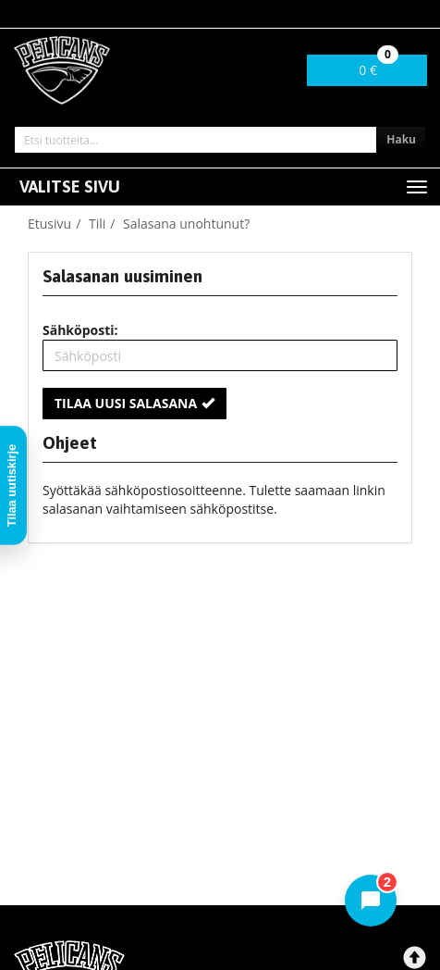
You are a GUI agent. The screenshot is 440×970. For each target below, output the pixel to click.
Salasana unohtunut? (186, 223)
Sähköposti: (80, 330)
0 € (378, 67)
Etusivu (49, 223)
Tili (97, 223)
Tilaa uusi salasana (134, 403)
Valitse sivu (69, 186)
